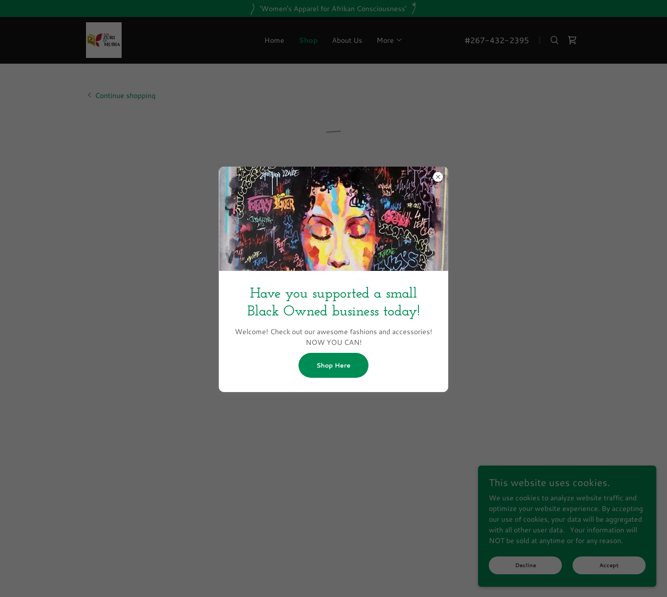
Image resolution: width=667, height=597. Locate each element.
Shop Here (333, 365)
